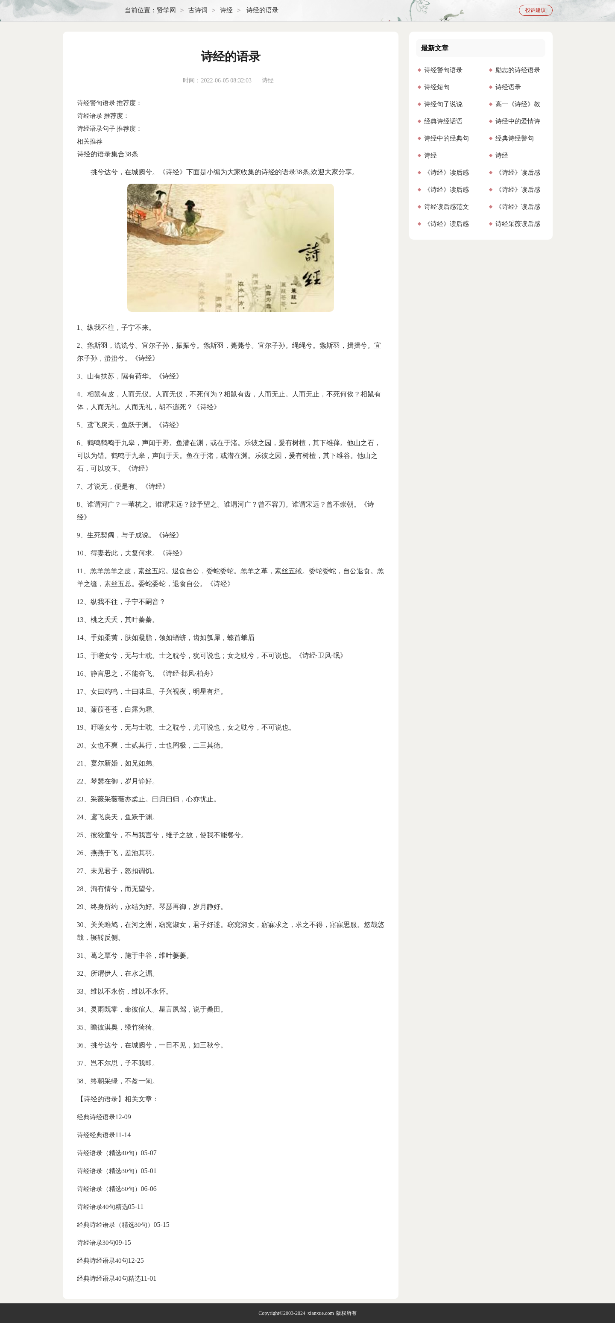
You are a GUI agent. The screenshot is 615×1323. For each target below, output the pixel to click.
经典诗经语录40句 (102, 1260)
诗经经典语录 (96, 1135)
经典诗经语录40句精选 (109, 1278)
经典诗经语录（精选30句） (115, 1224)
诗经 (226, 10)
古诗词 (198, 10)
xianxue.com (321, 1313)
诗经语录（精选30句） (109, 1171)
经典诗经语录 (96, 1117)
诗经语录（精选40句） (109, 1153)
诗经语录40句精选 (102, 1206)
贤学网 (166, 10)
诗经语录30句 (96, 1242)
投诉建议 (535, 10)
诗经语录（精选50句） (109, 1188)
